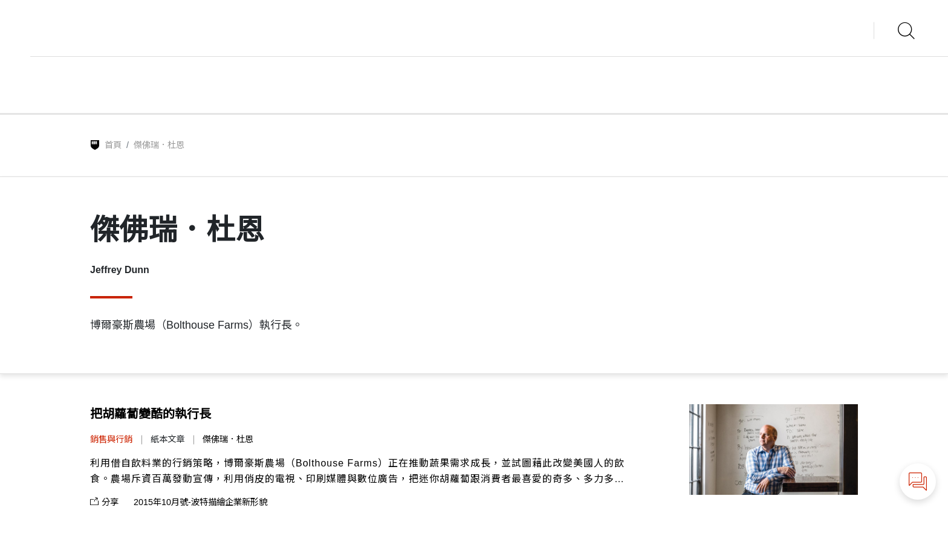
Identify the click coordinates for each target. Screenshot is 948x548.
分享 (104, 502)
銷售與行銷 (111, 439)
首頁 (113, 145)
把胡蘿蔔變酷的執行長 (150, 414)
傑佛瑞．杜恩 (228, 439)
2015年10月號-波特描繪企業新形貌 (200, 502)
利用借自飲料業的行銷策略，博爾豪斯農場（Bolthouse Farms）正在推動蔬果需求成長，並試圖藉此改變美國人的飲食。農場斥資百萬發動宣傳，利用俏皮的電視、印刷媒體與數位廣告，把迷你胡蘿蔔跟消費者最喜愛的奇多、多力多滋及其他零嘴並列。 (357, 472)
